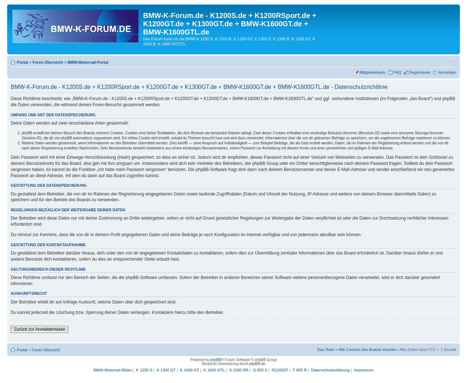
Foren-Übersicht (47, 62)
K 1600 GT (189, 370)
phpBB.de (257, 364)
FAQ (397, 72)
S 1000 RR (238, 370)
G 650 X (260, 370)
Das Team (326, 349)
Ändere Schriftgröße (451, 61)
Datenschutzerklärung (330, 370)
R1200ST (280, 370)
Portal (22, 62)
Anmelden (447, 72)
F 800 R (300, 370)
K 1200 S (144, 370)
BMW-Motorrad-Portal (88, 62)
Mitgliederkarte (372, 72)
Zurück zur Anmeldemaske (39, 329)
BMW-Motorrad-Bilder (112, 370)
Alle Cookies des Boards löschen (367, 349)
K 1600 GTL (214, 370)
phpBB (215, 360)
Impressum (363, 370)
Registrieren (419, 72)
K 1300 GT (166, 370)
